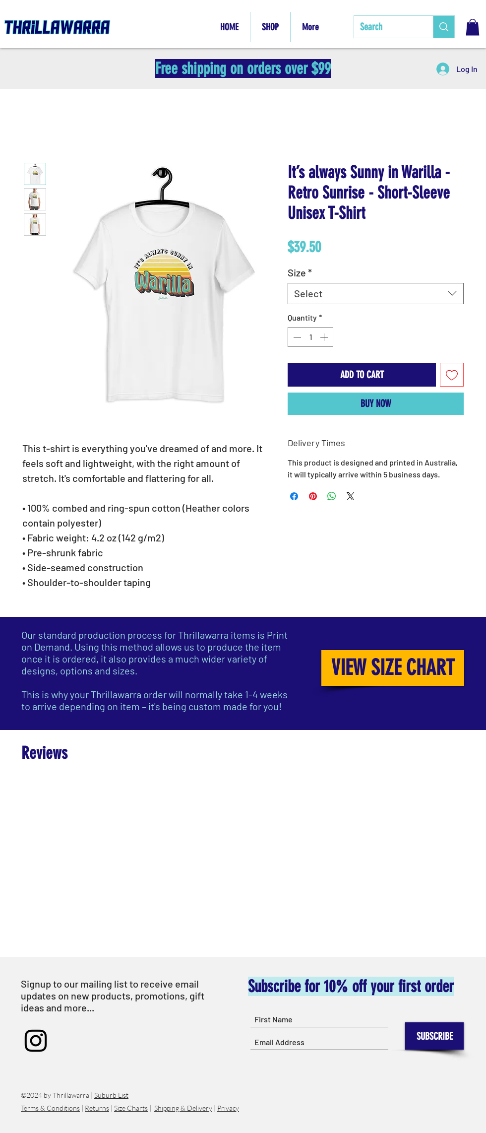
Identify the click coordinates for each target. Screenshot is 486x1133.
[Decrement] (296, 337)
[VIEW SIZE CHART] (392, 668)
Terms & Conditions (50, 1108)
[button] (473, 27)
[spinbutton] (310, 337)
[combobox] (376, 293)
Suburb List (111, 1095)
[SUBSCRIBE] (434, 1036)
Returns (97, 1108)
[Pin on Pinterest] (313, 496)
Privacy (228, 1108)
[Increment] (325, 337)
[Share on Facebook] (294, 496)
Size (300, 272)
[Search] (386, 27)
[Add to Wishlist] (452, 375)
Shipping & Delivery (183, 1108)
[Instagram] (36, 1041)
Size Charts (131, 1108)
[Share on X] (351, 496)
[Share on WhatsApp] (332, 496)
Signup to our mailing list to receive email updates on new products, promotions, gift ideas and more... (112, 995)
